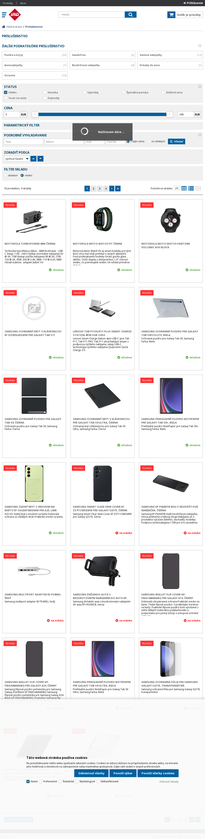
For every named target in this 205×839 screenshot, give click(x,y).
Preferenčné (50, 781)
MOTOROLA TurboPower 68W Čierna (30, 243)
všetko (28, 175)
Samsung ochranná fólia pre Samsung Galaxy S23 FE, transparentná (169, 683)
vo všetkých (158, 141)
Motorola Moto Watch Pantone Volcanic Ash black (165, 245)
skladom (13, 175)
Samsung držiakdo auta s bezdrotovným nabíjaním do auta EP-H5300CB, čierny (100, 598)
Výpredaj (92, 92)
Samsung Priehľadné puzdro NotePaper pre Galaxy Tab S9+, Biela (170, 420)
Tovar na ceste (17, 98)
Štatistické (68, 781)
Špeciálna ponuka (137, 92)
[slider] (35, 114)
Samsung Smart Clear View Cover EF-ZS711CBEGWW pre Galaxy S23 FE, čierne (100, 508)
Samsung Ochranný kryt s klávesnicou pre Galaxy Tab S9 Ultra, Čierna (101, 420)
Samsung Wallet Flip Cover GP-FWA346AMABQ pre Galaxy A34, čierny (30, 683)
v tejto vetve (137, 141)
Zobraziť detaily (169, 781)
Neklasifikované (110, 781)
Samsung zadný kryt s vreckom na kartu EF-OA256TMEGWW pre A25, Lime (31, 508)
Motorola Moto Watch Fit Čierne (97, 243)
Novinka (53, 92)
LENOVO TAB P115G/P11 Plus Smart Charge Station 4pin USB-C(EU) (102, 333)
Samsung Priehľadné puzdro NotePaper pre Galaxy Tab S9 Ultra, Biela (102, 683)
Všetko (12, 92)
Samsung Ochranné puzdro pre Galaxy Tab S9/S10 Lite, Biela (169, 333)
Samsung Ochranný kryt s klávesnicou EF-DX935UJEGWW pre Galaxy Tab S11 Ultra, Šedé (33, 335)
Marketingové (87, 781)
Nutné (34, 781)
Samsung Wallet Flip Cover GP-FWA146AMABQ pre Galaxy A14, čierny (167, 596)
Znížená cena (174, 92)
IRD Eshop (31, 14)
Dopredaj (53, 98)
